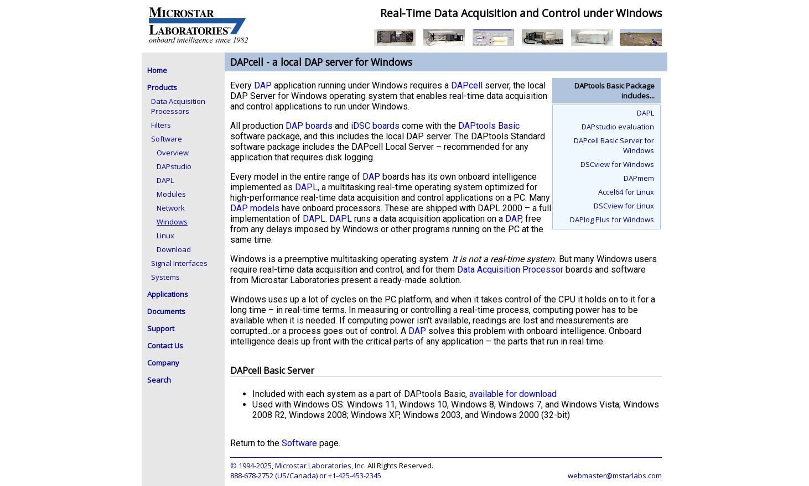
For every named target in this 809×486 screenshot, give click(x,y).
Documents (166, 311)
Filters (161, 125)
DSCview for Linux (624, 206)
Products (162, 87)
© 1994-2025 (251, 466)
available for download (513, 394)
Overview (173, 153)
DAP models (254, 208)
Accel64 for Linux (626, 192)
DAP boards (309, 126)
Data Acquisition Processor (510, 269)
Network (171, 208)
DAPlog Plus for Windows (612, 219)
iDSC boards (375, 126)
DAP (263, 85)
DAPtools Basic (489, 126)
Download (174, 249)
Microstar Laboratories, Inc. (320, 466)
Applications (167, 294)
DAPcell (467, 85)
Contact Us (165, 346)
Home (157, 70)
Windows (172, 222)
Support (160, 328)
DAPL (165, 180)
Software (166, 139)
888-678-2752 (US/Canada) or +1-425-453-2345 (305, 475)
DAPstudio (174, 166)
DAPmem (639, 178)
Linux (165, 236)
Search (159, 380)
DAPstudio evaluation (618, 127)
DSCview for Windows (617, 164)
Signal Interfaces (179, 263)
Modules (171, 194)
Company (163, 363)
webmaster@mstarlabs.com (615, 475)
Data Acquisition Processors (178, 106)
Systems (165, 277)
